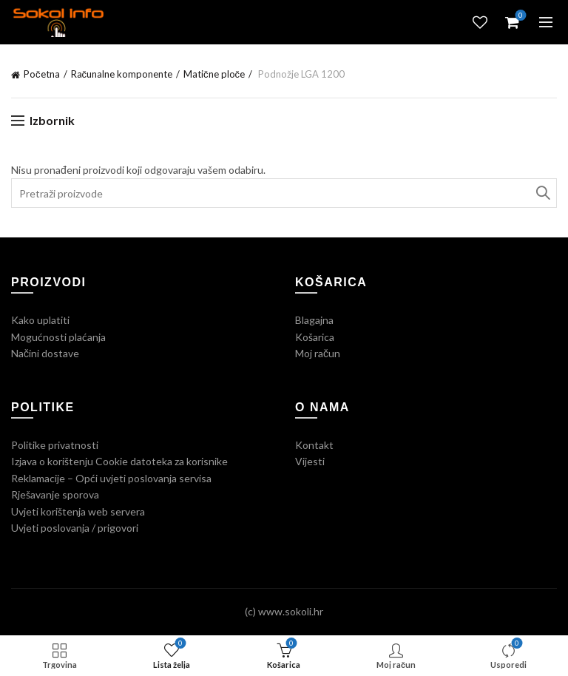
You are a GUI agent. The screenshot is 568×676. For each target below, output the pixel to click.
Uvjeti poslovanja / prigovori (74, 527)
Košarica (314, 337)
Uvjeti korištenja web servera (78, 511)
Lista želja (480, 22)
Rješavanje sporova (55, 494)
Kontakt (314, 445)
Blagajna (314, 320)
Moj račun (317, 353)
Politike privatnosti (54, 445)
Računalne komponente (122, 74)
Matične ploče (214, 74)
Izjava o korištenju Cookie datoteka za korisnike (119, 461)
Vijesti (310, 461)
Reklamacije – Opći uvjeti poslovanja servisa (111, 478)
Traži (542, 193)
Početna (42, 74)
